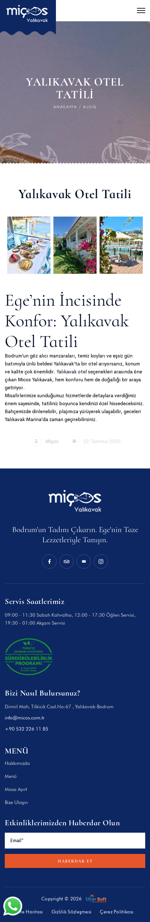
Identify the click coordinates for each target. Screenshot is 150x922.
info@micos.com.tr (24, 718)
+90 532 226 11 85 (26, 729)
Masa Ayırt (16, 789)
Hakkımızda (17, 763)
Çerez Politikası (116, 912)
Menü (11, 776)
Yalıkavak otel (72, 372)
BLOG (90, 106)
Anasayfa (65, 106)
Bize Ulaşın (16, 802)
